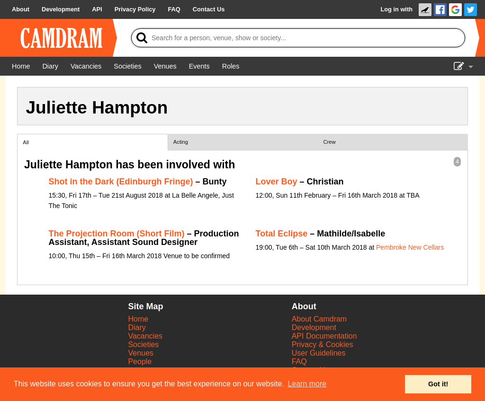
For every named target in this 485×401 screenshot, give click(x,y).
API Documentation (324, 336)
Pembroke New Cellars (410, 247)
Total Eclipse (282, 233)
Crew (329, 142)
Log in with (396, 9)
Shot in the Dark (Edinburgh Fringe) (121, 181)
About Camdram (319, 319)
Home (138, 319)
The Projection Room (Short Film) (117, 233)
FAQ (299, 361)
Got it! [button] (438, 384)
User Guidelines (319, 353)
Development (314, 327)
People (140, 361)
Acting (180, 142)
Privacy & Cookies (322, 344)
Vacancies (145, 336)
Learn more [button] (306, 384)
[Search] (298, 37)
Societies (143, 344)
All (25, 142)
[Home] (21, 66)
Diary (136, 327)
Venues (140, 353)
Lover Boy (276, 181)
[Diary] (50, 66)
